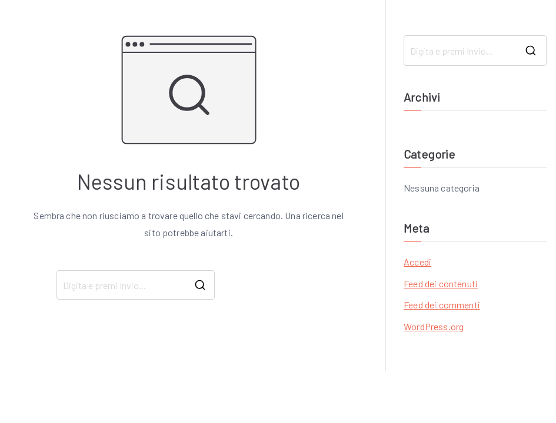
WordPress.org (434, 326)
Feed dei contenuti (441, 283)
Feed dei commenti (442, 304)
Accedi (417, 261)
